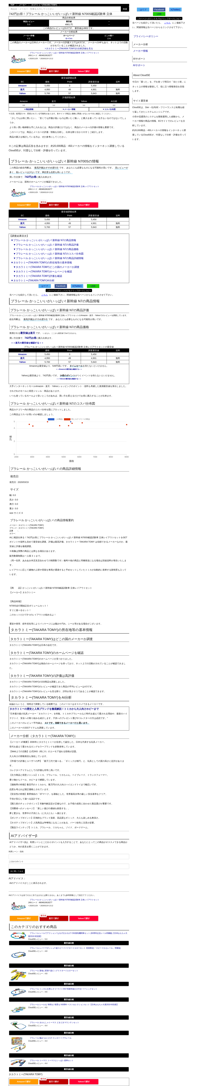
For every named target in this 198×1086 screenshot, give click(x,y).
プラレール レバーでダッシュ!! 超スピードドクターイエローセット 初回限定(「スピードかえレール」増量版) (75, 948)
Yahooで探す (84, 71)
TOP (12, 5)
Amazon (22, 85)
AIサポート (139, 65)
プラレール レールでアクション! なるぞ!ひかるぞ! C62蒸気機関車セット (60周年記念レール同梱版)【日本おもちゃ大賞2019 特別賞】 (77, 934)
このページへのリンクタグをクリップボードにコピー (69, 291)
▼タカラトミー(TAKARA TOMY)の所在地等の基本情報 (41, 262)
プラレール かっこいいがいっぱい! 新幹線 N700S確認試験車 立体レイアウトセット (64, 53)
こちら (44, 295)
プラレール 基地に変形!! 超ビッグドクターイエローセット (54, 971)
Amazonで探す (24, 71)
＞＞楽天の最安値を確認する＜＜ (27, 343)
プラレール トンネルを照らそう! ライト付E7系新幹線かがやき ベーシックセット (63, 989)
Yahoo (22, 93)
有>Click (68, 38)
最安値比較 (69, 943)
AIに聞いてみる (16, 871)
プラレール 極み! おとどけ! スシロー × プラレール (50, 1038)
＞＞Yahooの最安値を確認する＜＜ (68, 379)
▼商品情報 (28, 109)
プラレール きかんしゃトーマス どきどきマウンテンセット (54, 1022)
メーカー (22, 5)
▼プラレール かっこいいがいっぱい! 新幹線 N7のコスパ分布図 (47, 253)
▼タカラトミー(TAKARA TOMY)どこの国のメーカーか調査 (45, 267)
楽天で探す (54, 71)
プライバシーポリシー (145, 36)
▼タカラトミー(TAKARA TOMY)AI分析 (32, 280)
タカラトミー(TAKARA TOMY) (44, 5)
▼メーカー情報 (68, 109)
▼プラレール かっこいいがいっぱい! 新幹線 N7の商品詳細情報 (47, 258)
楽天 (22, 89)
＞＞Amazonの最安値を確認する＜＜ (69, 369)
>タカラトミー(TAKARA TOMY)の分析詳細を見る (69, 48)
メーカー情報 (140, 51)
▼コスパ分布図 (109, 109)
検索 (125, 9)
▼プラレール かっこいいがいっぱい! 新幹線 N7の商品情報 (43, 240)
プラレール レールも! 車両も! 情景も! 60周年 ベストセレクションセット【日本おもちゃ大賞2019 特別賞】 (74, 1004)
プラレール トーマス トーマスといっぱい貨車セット (51, 1060)
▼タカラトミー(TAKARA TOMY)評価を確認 (36, 276)
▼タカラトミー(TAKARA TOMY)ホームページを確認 (41, 271)
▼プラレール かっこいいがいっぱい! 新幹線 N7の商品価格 (45, 249)
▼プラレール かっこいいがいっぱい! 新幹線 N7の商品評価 (45, 244)
